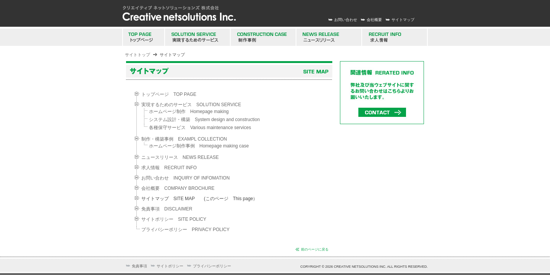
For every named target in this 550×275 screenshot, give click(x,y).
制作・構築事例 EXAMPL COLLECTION (184, 139)
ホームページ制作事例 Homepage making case (199, 146)
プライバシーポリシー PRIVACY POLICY (185, 229)
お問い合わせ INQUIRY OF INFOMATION (185, 178)
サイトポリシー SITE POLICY (173, 219)
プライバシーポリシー (212, 266)
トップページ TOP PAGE (168, 94)
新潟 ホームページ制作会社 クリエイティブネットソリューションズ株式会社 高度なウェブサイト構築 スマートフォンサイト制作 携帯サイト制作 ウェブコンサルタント (179, 13)
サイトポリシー (170, 266)
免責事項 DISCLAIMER (166, 209)
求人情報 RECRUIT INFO (169, 167)
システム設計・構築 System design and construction (204, 119)
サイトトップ (137, 54)
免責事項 (139, 266)
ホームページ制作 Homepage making (189, 111)
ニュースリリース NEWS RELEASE (180, 157)
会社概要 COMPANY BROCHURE (178, 188)
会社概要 (374, 20)
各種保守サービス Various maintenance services (200, 127)
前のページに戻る (314, 249)
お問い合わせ (345, 20)
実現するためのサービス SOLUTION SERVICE (191, 104)
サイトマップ (402, 20)
